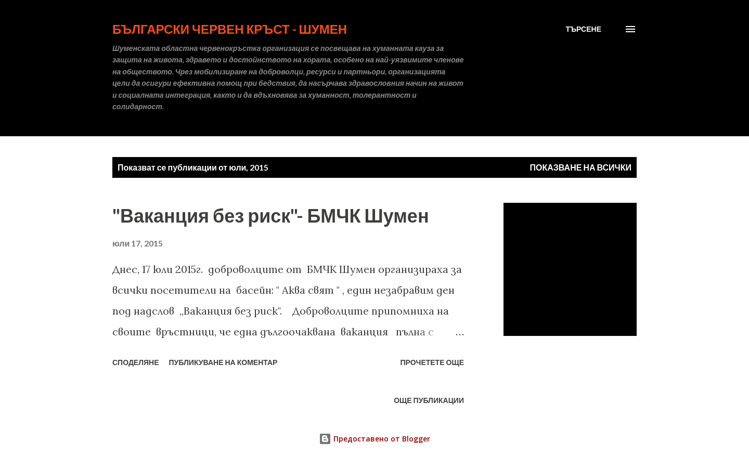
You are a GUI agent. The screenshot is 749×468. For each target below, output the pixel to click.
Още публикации (429, 400)
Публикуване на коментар (223, 362)
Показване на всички (580, 167)
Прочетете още (432, 362)
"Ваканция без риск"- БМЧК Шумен (270, 215)
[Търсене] (583, 29)
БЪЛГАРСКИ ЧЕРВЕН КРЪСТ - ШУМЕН (229, 28)
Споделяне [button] (135, 362)
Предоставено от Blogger (374, 439)
